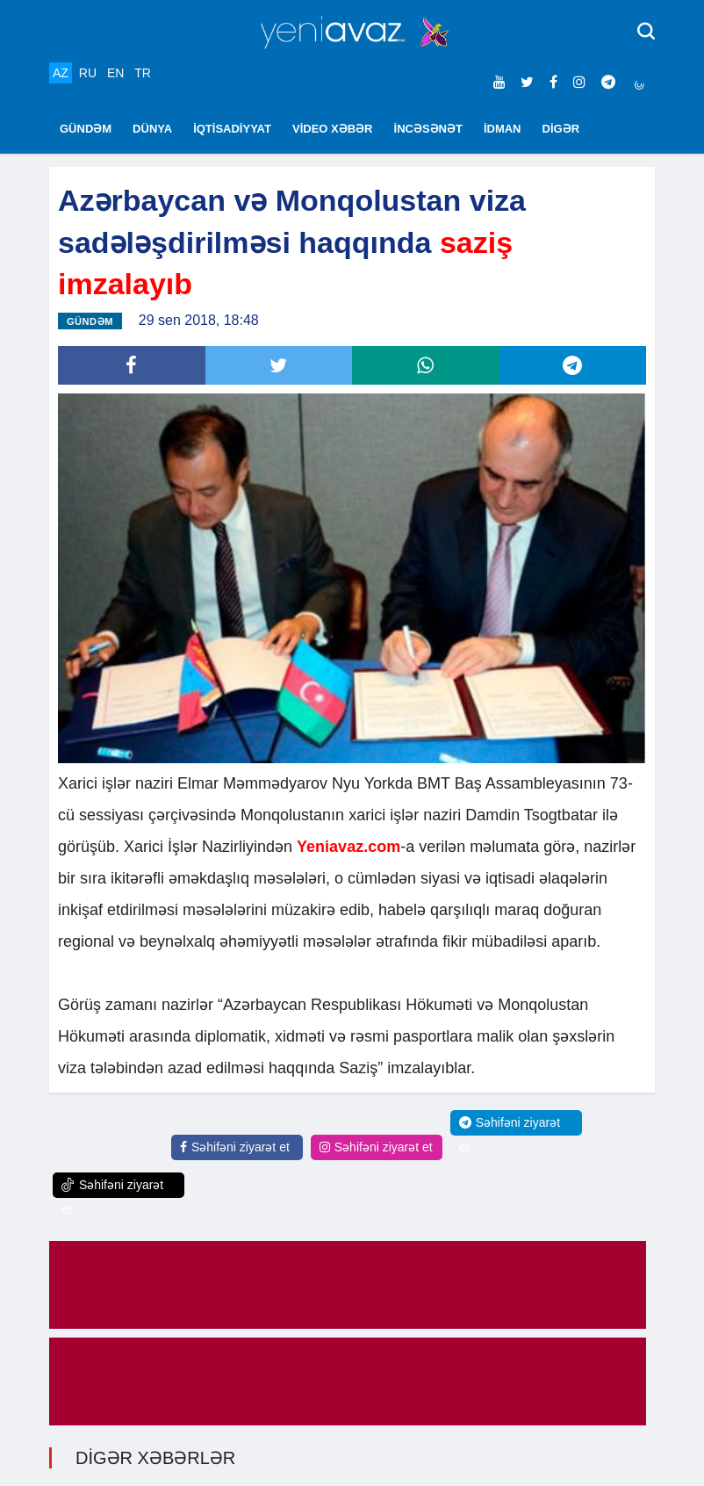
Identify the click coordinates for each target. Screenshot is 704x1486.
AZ (60, 73)
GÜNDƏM (85, 128)
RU (88, 73)
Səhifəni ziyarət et (235, 1147)
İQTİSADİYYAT (232, 128)
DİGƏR (561, 128)
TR (142, 73)
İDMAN (502, 128)
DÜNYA (152, 128)
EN (115, 73)
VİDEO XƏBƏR (332, 128)
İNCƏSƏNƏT (428, 128)
